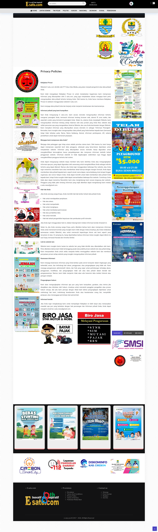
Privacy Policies (51, 71)
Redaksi (105, 496)
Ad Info (105, 498)
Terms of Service (73, 498)
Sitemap (105, 492)
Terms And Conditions (75, 494)
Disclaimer (70, 492)
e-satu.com (67, 518)
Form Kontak (107, 494)
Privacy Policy (71, 496)
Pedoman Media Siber (74, 499)
